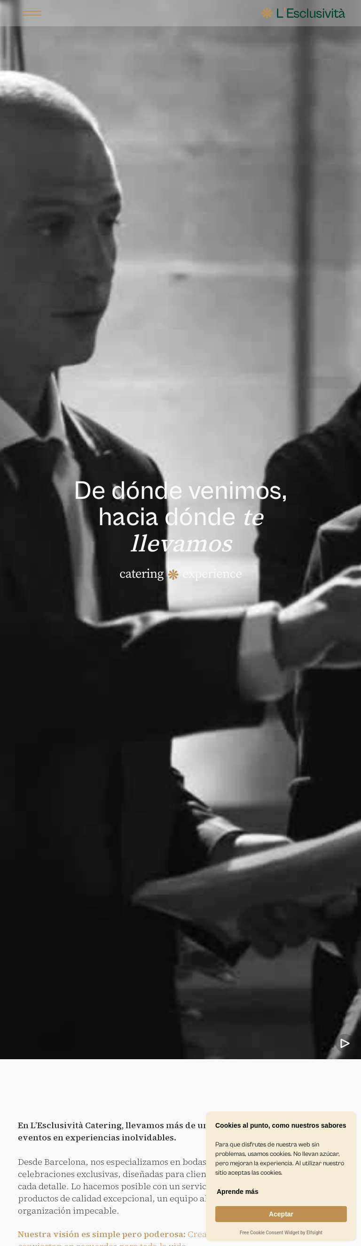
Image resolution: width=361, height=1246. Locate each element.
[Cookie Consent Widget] (281, 1176)
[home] (303, 13)
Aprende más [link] (238, 1191)
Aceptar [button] (281, 1214)
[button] (32, 13)
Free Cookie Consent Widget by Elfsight (281, 1233)
